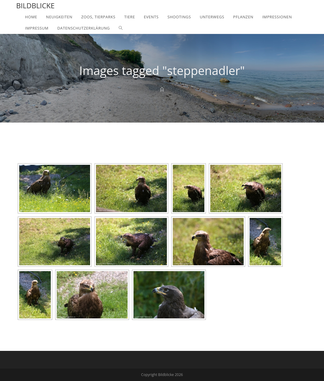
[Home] (162, 89)
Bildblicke (35, 5)
